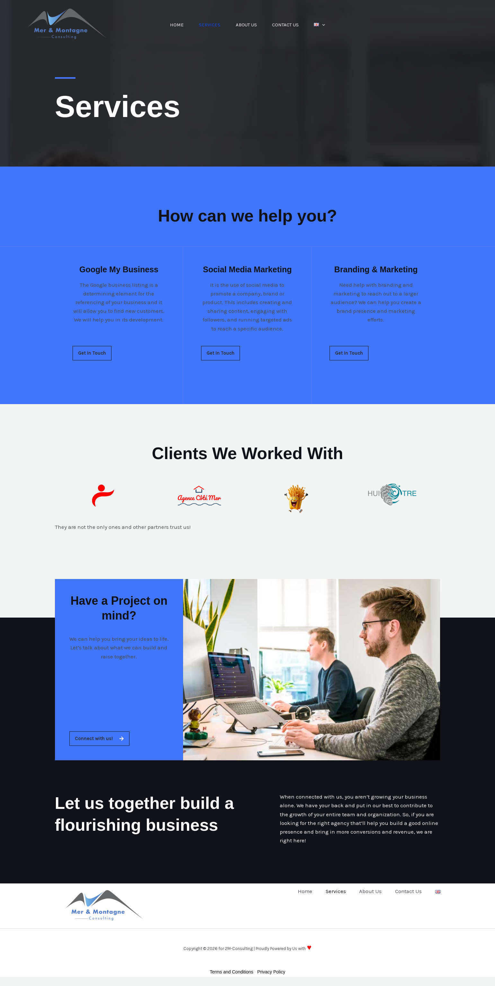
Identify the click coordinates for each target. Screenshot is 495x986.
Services (209, 25)
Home (175, 25)
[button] (324, 24)
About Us (246, 25)
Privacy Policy (271, 971)
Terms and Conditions (231, 971)
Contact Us (286, 25)
